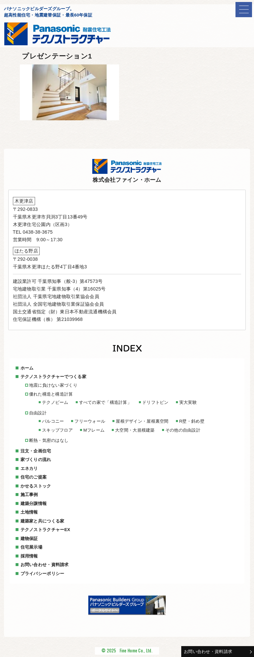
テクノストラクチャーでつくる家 (53, 376)
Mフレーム (94, 430)
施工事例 (29, 494)
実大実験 (188, 402)
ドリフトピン (155, 402)
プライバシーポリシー (42, 573)
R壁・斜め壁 (191, 421)
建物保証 (29, 538)
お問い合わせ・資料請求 (208, 651)
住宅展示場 (31, 547)
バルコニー (53, 421)
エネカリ (29, 468)
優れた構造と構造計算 (51, 394)
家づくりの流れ (36, 459)
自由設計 (38, 412)
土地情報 (29, 512)
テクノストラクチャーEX (45, 529)
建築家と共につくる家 (42, 521)
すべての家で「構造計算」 (105, 402)
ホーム (27, 368)
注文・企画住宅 (36, 450)
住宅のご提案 (34, 477)
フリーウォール (89, 421)
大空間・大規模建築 (135, 430)
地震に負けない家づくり (53, 385)
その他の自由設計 (182, 430)
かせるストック (36, 485)
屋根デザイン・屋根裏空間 (142, 421)
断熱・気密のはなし (49, 440)
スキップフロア (57, 430)
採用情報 (29, 556)
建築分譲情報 (34, 503)
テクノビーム (55, 402)
